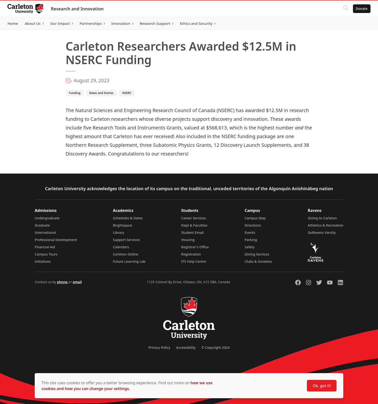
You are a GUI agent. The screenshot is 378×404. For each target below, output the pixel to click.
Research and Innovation (77, 9)
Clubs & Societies (258, 261)
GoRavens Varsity (322, 232)
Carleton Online (125, 254)
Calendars (121, 247)
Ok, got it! (322, 385)
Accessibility (186, 347)
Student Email (192, 232)
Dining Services (257, 254)
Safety (250, 247)
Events (250, 232)
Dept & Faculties (194, 225)
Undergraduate (47, 218)
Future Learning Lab (129, 261)
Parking (251, 239)
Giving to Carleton (322, 218)
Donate (361, 8)
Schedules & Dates (128, 218)
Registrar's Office (195, 247)
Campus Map (255, 218)
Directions (253, 225)
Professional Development (56, 239)
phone (62, 282)
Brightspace (122, 225)
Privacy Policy (159, 347)
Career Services (193, 218)
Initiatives (43, 261)
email (77, 282)
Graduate (42, 225)
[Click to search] (345, 8)
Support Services (126, 239)
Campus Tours (46, 254)
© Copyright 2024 (215, 347)
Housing (188, 239)
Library (118, 232)
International (45, 232)
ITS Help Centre (193, 261)
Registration (191, 254)
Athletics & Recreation (325, 225)
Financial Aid (45, 247)
